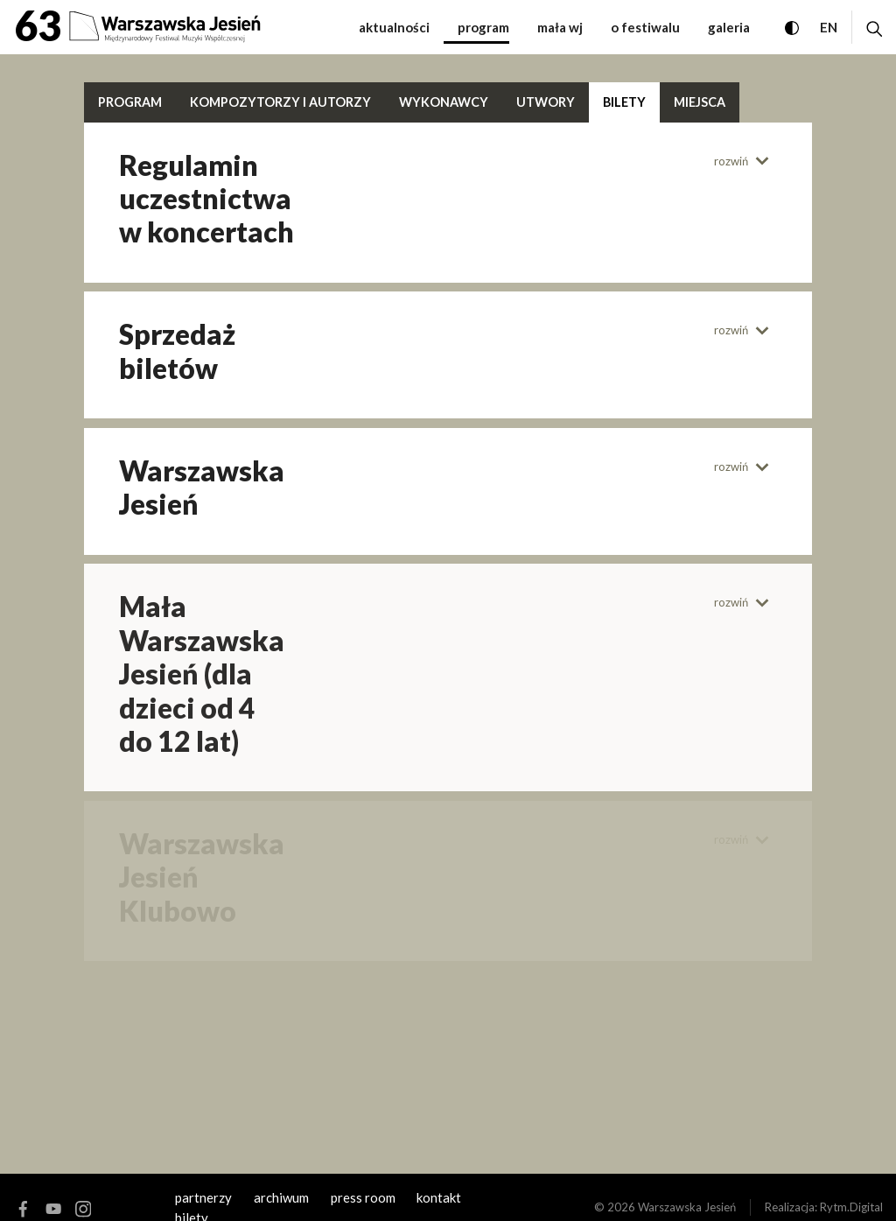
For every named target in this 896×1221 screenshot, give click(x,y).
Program (483, 27)
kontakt (438, 1197)
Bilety (624, 102)
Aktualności (394, 27)
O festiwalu (645, 27)
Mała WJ (560, 27)
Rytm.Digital (851, 1207)
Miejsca (699, 102)
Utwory (545, 102)
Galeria (729, 27)
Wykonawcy (443, 102)
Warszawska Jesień (687, 1207)
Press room (363, 1197)
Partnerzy (203, 1197)
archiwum (281, 1197)
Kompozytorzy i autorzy (280, 102)
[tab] (220, 199)
